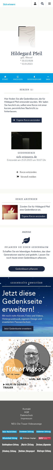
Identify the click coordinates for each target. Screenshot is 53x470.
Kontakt (27, 408)
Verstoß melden (26, 176)
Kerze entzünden (26, 172)
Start (5, 78)
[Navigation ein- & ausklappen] (49, 3)
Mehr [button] (48, 78)
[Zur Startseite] (12, 3)
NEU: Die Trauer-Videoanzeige (26, 423)
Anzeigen (18, 78)
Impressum (26, 418)
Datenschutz (26, 415)
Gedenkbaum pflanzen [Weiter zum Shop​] (26, 268)
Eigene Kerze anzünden (26, 120)
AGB (26, 412)
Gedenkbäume (34, 78)
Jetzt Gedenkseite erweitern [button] (17, 328)
